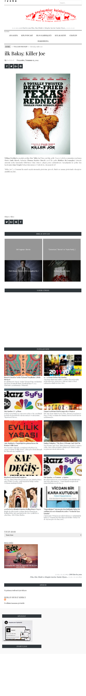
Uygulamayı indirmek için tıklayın (15, 590)
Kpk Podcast (27, 35)
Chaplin (73, 35)
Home (7, 47)
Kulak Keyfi (60, 35)
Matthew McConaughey (66, 160)
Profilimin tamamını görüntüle (14, 603)
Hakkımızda (43, 41)
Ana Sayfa (13, 35)
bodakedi (10, 60)
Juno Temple (17, 165)
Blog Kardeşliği (43, 35)
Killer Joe (37, 158)
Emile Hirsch (14, 160)
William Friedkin (20, 47)
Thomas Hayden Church (36, 160)
